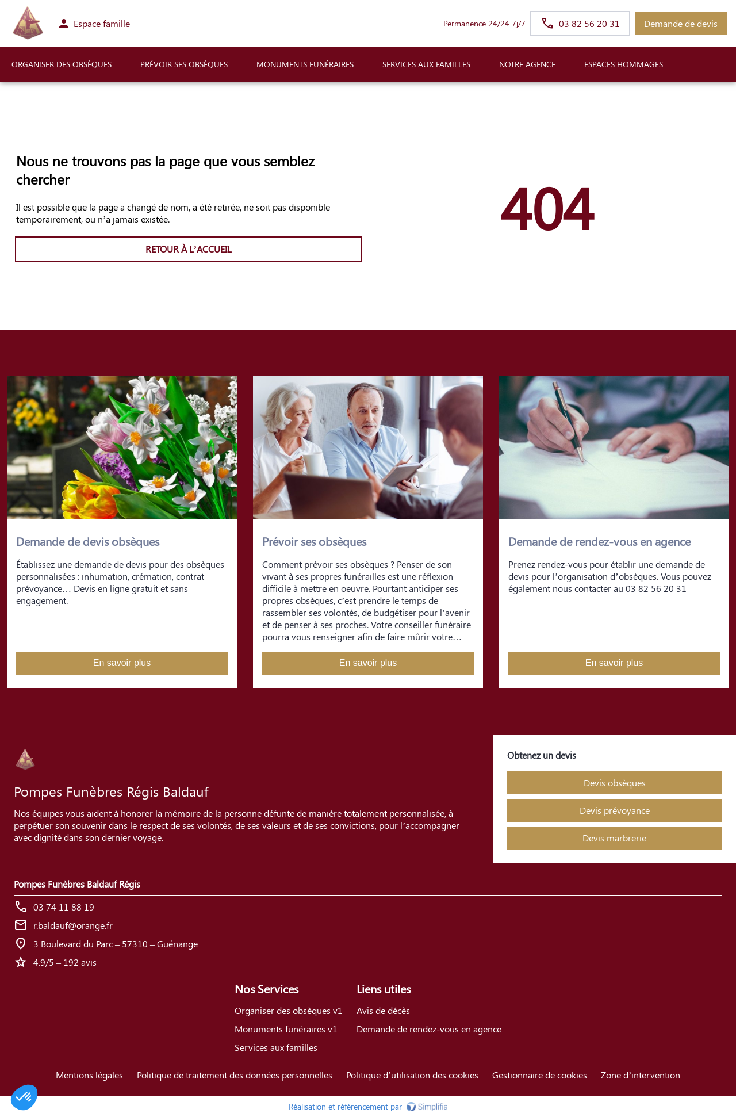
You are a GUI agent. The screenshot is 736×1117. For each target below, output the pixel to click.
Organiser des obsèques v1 (289, 1010)
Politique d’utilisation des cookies (412, 1075)
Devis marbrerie (614, 838)
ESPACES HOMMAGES (623, 64)
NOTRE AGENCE (527, 64)
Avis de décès (383, 1010)
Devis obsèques (615, 782)
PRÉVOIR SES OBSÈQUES (184, 64)
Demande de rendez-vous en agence (428, 1029)
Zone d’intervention (640, 1075)
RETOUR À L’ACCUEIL (188, 249)
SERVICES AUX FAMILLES (426, 64)
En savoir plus (122, 663)
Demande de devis (681, 23)
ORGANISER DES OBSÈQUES (62, 64)
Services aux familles (276, 1047)
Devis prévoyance (615, 810)
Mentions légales (89, 1075)
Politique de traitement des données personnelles (234, 1075)
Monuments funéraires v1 (286, 1029)
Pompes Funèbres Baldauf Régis (77, 884)
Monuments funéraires (305, 64)
